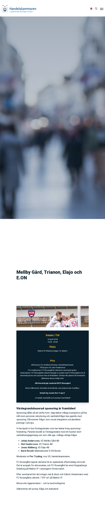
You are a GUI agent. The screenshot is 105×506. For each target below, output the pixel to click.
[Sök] (96, 8)
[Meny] (101, 9)
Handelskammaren (19, 8)
